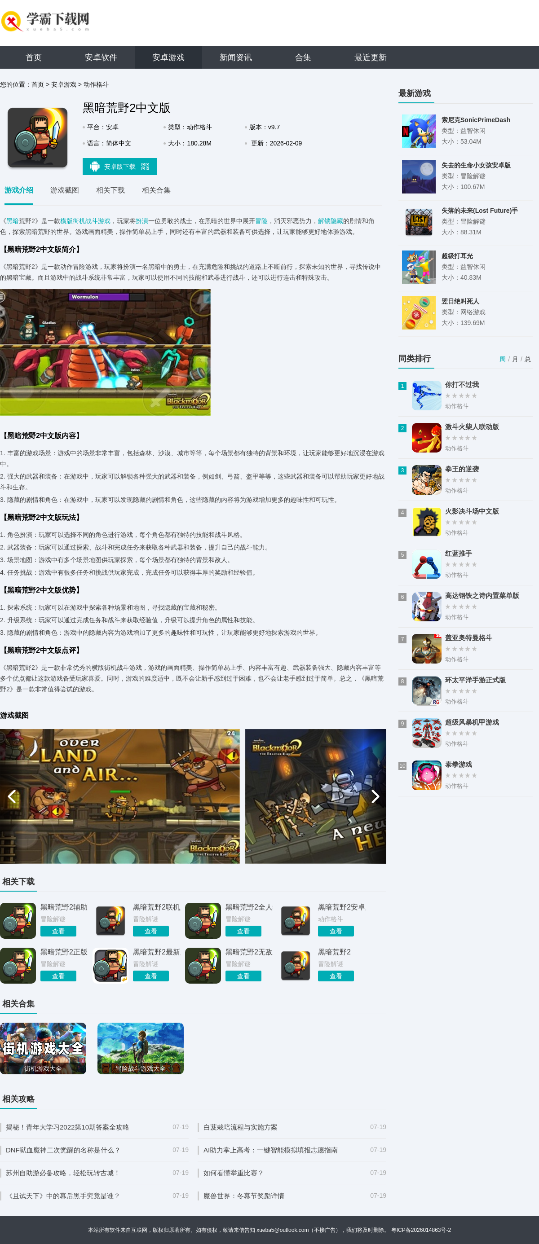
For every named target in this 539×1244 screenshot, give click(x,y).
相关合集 (156, 190)
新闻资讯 (236, 57)
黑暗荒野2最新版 (157, 952)
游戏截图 (64, 190)
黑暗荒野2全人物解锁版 (249, 907)
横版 (66, 220)
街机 (79, 220)
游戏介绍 (18, 190)
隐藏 (337, 220)
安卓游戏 (168, 57)
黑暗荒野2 (334, 952)
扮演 (142, 220)
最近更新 (370, 57)
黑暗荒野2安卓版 (342, 907)
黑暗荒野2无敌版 (249, 952)
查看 (58, 931)
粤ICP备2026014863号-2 (421, 1230)
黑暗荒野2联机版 (157, 907)
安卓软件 (101, 57)
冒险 (261, 220)
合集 (303, 57)
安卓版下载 (120, 166)
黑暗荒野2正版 (64, 952)
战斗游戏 (97, 220)
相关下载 (110, 190)
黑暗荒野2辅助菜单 (64, 907)
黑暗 (12, 220)
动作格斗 (96, 84)
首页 (34, 57)
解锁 (324, 220)
